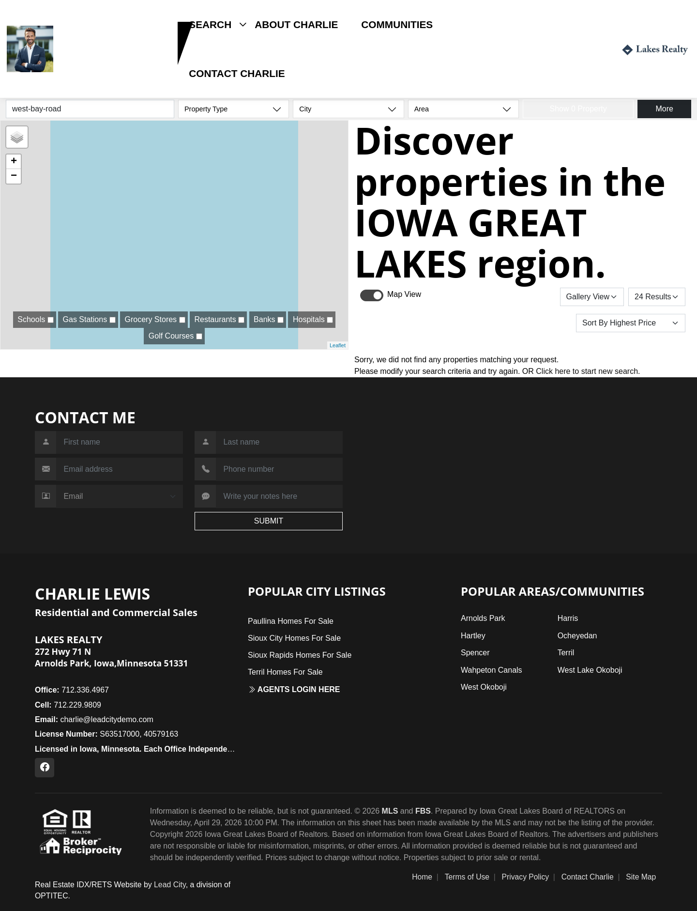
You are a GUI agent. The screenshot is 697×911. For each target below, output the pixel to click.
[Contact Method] (119, 496)
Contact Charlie (237, 73)
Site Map (641, 877)
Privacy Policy (525, 877)
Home (422, 877)
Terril (566, 653)
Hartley (473, 636)
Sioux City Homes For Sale (294, 638)
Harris (568, 618)
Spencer (475, 653)
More (664, 109)
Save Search (526, 297)
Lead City (170, 884)
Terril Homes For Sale (285, 672)
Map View (404, 294)
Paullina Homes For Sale (290, 621)
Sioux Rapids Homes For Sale (299, 655)
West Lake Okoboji (590, 670)
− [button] (14, 176)
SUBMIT (268, 521)
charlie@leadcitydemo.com (94, 719)
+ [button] (14, 161)
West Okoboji (484, 687)
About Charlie (296, 24)
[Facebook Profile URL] (44, 767)
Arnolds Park (483, 618)
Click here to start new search (587, 371)
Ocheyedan (577, 636)
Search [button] (210, 24)
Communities (397, 24)
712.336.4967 (72, 690)
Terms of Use (467, 877)
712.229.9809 (87, 64)
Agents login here (294, 689)
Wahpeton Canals (491, 670)
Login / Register (570, 49)
